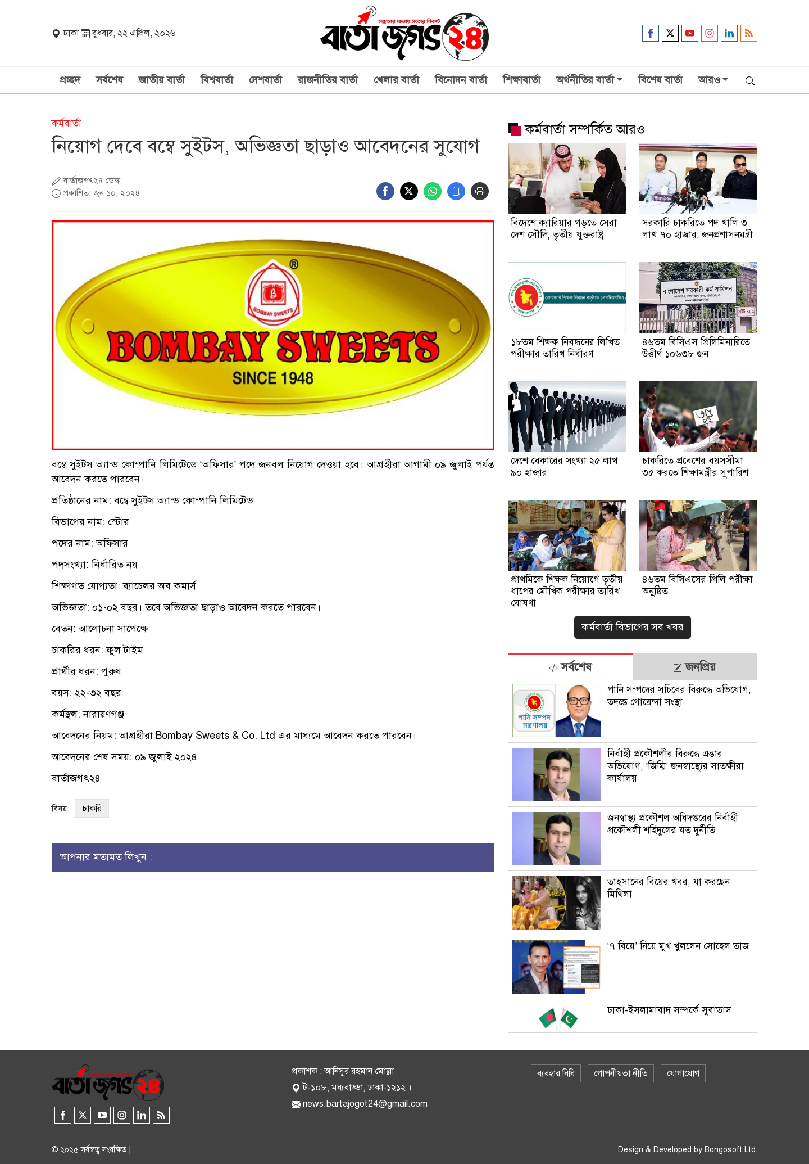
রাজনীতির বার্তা (328, 80)
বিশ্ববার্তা (217, 80)
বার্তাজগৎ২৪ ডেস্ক (91, 180)
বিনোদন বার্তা (461, 80)
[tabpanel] (632, 856)
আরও (709, 80)
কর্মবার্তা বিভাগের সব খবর (632, 627)
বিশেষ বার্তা (660, 80)
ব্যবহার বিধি (556, 1073)
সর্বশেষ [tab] (570, 667)
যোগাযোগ (683, 1073)
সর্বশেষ (109, 80)
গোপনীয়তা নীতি (621, 1073)
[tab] (570, 666)
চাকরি (92, 808)
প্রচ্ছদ (70, 80)
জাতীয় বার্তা (162, 80)
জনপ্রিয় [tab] (694, 667)
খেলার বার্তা (396, 80)
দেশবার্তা (265, 80)
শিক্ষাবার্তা (521, 80)
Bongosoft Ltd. (731, 1149)
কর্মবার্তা (66, 123)
